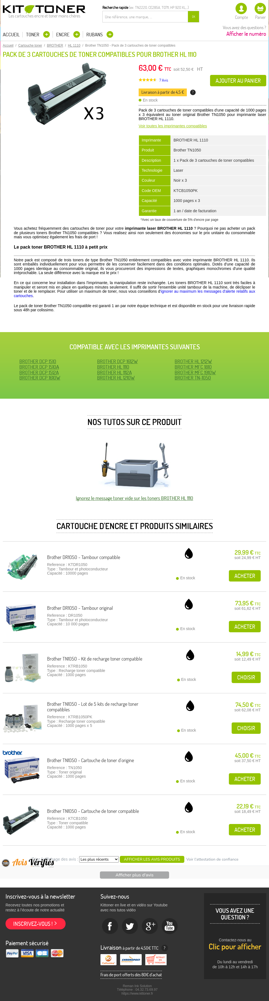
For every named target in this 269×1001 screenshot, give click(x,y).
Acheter (244, 575)
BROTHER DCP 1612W (117, 361)
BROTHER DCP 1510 (37, 361)
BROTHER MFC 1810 (193, 367)
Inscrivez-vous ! (33, 923)
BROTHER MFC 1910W (195, 372)
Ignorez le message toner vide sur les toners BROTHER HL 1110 (134, 498)
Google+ (150, 926)
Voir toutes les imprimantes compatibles (173, 126)
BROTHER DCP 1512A (39, 372)
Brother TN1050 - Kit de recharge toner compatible (94, 659)
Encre (63, 34)
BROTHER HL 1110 (113, 367)
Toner (33, 34)
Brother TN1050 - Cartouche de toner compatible (93, 811)
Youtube (170, 926)
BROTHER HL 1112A (114, 372)
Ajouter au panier (238, 80)
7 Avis (163, 80)
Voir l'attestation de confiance (212, 859)
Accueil (11, 34)
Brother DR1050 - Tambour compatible (83, 557)
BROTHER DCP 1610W (39, 378)
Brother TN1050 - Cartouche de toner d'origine (90, 760)
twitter (130, 926)
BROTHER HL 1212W (193, 361)
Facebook (110, 926)
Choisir (246, 677)
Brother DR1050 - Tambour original (80, 608)
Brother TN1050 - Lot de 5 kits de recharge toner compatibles (92, 707)
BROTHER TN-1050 (193, 378)
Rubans (95, 34)
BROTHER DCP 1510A (39, 367)
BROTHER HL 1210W (116, 378)
